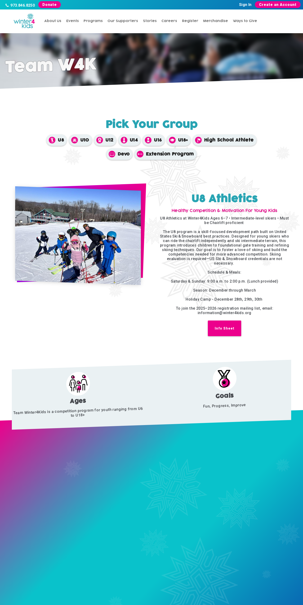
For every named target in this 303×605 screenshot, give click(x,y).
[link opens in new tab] (224, 330)
